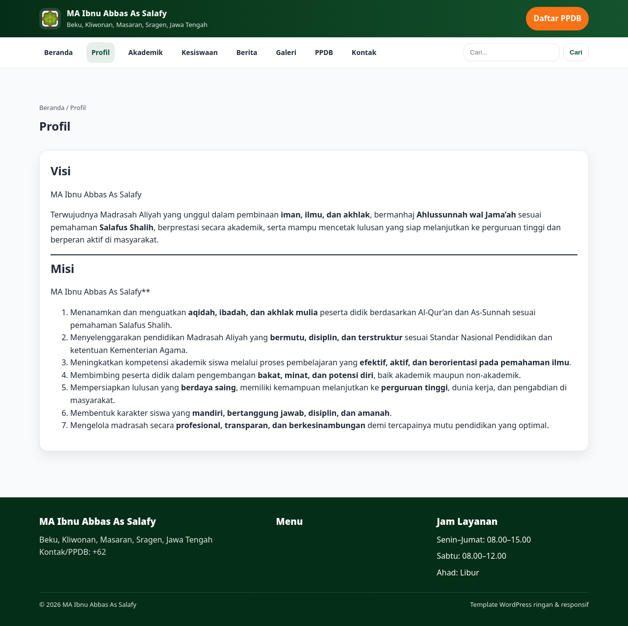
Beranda (58, 52)
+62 (99, 551)
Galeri (286, 52)
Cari (576, 52)
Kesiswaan (200, 52)
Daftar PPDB (557, 18)
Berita (247, 52)
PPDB (324, 52)
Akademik (146, 52)
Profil (100, 52)
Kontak (364, 52)
